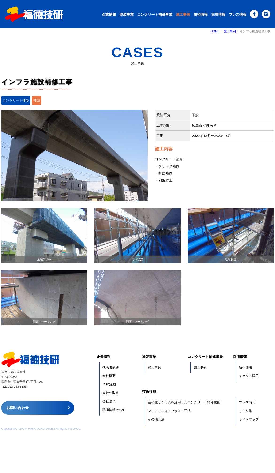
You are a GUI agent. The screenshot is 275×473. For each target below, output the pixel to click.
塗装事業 (127, 14)
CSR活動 (109, 384)
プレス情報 (237, 14)
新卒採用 (245, 367)
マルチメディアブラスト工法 (169, 411)
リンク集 (245, 411)
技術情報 (201, 14)
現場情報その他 (113, 410)
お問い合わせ (17, 408)
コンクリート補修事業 (154, 14)
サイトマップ (249, 419)
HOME (215, 31)
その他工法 (156, 419)
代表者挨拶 (110, 367)
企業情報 (109, 14)
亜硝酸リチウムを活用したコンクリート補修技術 (184, 402)
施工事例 (183, 14)
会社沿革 (109, 401)
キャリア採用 (249, 376)
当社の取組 (110, 393)
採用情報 (218, 14)
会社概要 (109, 376)
